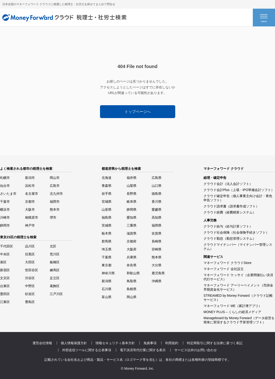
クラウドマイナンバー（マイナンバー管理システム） (238, 247)
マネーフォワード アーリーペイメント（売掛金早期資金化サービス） (238, 287)
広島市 (55, 186)
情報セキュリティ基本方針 (115, 343)
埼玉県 (106, 249)
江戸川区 (56, 294)
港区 (3, 262)
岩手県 (106, 193)
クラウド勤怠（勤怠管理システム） (230, 238)
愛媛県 (156, 209)
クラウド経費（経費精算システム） (230, 212)
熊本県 (156, 257)
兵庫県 (131, 257)
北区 (53, 246)
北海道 (106, 178)
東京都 (106, 265)
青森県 (106, 186)
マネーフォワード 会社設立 (224, 269)
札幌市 (5, 178)
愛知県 (131, 217)
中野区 (30, 286)
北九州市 (56, 193)
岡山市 (55, 178)
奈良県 (131, 265)
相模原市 (31, 217)
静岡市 (5, 225)
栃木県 (106, 233)
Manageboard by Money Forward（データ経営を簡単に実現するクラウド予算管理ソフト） (239, 320)
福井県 (131, 178)
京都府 (131, 241)
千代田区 (6, 246)
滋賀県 (131, 233)
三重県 (131, 225)
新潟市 (30, 178)
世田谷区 (31, 270)
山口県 (156, 186)
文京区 (5, 278)
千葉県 (106, 257)
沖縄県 (156, 281)
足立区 (55, 278)
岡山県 (131, 297)
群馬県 (106, 241)
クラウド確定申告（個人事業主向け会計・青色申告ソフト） (238, 198)
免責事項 (150, 343)
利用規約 (171, 343)
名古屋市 (31, 193)
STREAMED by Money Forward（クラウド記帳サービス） (238, 298)
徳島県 (156, 193)
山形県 (106, 209)
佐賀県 (156, 233)
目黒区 (30, 254)
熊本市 (55, 209)
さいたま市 (8, 193)
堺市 (53, 217)
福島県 (106, 217)
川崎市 (5, 217)
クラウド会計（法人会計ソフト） (228, 184)
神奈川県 (108, 273)
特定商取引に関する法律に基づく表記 (215, 343)
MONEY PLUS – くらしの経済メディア (232, 312)
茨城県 (106, 225)
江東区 (5, 302)
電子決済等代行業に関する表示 (143, 350)
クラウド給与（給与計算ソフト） (228, 226)
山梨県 (131, 186)
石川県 (106, 289)
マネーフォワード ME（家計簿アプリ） (233, 306)
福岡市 (55, 201)
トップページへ (138, 112)
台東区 (5, 286)
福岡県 (156, 225)
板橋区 (55, 262)
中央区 (5, 254)
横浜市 (5, 209)
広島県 (156, 178)
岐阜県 (131, 201)
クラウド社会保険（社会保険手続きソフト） (236, 232)
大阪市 (30, 209)
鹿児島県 (158, 273)
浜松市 (30, 186)
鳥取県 (131, 281)
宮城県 (106, 201)
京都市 (30, 201)
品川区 (30, 246)
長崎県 (156, 241)
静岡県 (131, 209)
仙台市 (5, 186)
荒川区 (55, 254)
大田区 (30, 262)
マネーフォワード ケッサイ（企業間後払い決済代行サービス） (238, 277)
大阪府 (131, 249)
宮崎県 (156, 249)
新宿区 (5, 270)
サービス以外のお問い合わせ (195, 350)
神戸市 (30, 225)
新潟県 (106, 281)
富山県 (106, 297)
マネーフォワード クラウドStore (227, 263)
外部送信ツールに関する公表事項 (86, 350)
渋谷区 (30, 278)
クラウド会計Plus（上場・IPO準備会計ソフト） (239, 190)
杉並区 (30, 294)
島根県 (131, 289)
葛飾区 (55, 286)
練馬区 (55, 270)
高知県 (156, 217)
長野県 (131, 193)
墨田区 (5, 294)
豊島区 (30, 302)
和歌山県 (133, 273)
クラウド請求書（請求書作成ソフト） (231, 206)
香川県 (156, 201)
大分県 (156, 265)
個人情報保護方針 (74, 343)
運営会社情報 (42, 343)
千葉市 (5, 201)
